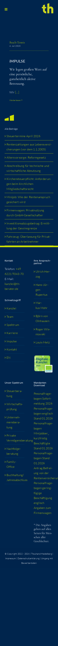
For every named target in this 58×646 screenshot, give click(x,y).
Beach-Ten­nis (17, 42)
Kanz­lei (11, 308)
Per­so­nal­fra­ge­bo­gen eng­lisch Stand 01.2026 (43, 413)
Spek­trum (12, 325)
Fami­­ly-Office (11, 464)
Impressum (10, 558)
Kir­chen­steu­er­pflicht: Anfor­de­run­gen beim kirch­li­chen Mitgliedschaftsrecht (28, 184)
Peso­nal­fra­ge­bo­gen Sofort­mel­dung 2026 (43, 398)
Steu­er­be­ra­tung (14, 393)
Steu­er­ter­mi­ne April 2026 (23, 136)
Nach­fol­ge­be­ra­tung (13, 451)
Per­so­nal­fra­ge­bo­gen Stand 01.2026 (43, 458)
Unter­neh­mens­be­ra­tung (13, 422)
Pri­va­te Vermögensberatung (14, 438)
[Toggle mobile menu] (6, 9)
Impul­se (11, 341)
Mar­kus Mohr (42, 305)
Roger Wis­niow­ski (43, 331)
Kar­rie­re (12, 333)
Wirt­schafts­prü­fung (14, 406)
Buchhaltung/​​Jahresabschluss (14, 477)
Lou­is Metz (43, 342)
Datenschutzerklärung (29, 558)
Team (9, 316)
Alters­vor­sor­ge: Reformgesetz (26, 157)
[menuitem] (14, 357)
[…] (17, 92)
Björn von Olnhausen (42, 318)
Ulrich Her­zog (43, 274)
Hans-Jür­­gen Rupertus (42, 290)
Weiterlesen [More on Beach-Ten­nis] (15, 100)
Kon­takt (11, 349)
